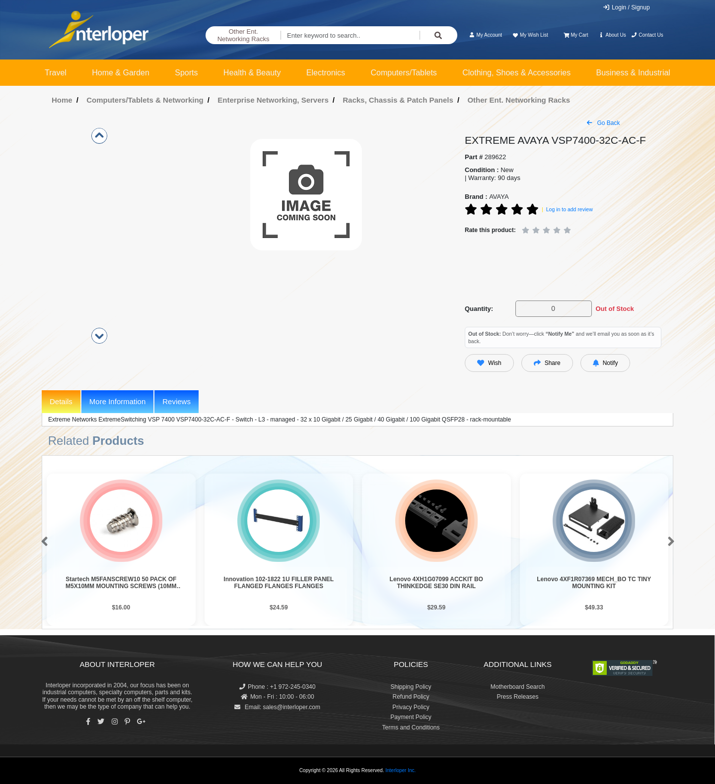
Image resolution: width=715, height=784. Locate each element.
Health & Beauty (252, 72)
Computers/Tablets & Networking (145, 100)
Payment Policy (410, 717)
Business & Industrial (633, 72)
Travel (56, 72)
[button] (42, 542)
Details (61, 401)
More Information (117, 401)
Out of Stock (614, 308)
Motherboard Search (518, 686)
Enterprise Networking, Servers (272, 100)
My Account (485, 35)
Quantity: (479, 308)
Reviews (176, 401)
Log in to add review (569, 209)
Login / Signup (626, 7)
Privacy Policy (410, 707)
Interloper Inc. (400, 770)
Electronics (325, 72)
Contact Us (647, 35)
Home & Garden (120, 72)
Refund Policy (410, 696)
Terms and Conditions (410, 727)
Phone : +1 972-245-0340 (277, 686)
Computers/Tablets (403, 72)
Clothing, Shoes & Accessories (516, 72)
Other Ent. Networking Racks (243, 35)
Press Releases (517, 696)
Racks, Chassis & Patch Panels (398, 100)
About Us (612, 35)
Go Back (603, 123)
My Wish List (530, 35)
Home (62, 100)
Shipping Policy (410, 686)
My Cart (575, 35)
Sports (186, 72)
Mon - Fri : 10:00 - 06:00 (277, 696)
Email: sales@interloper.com (277, 707)
